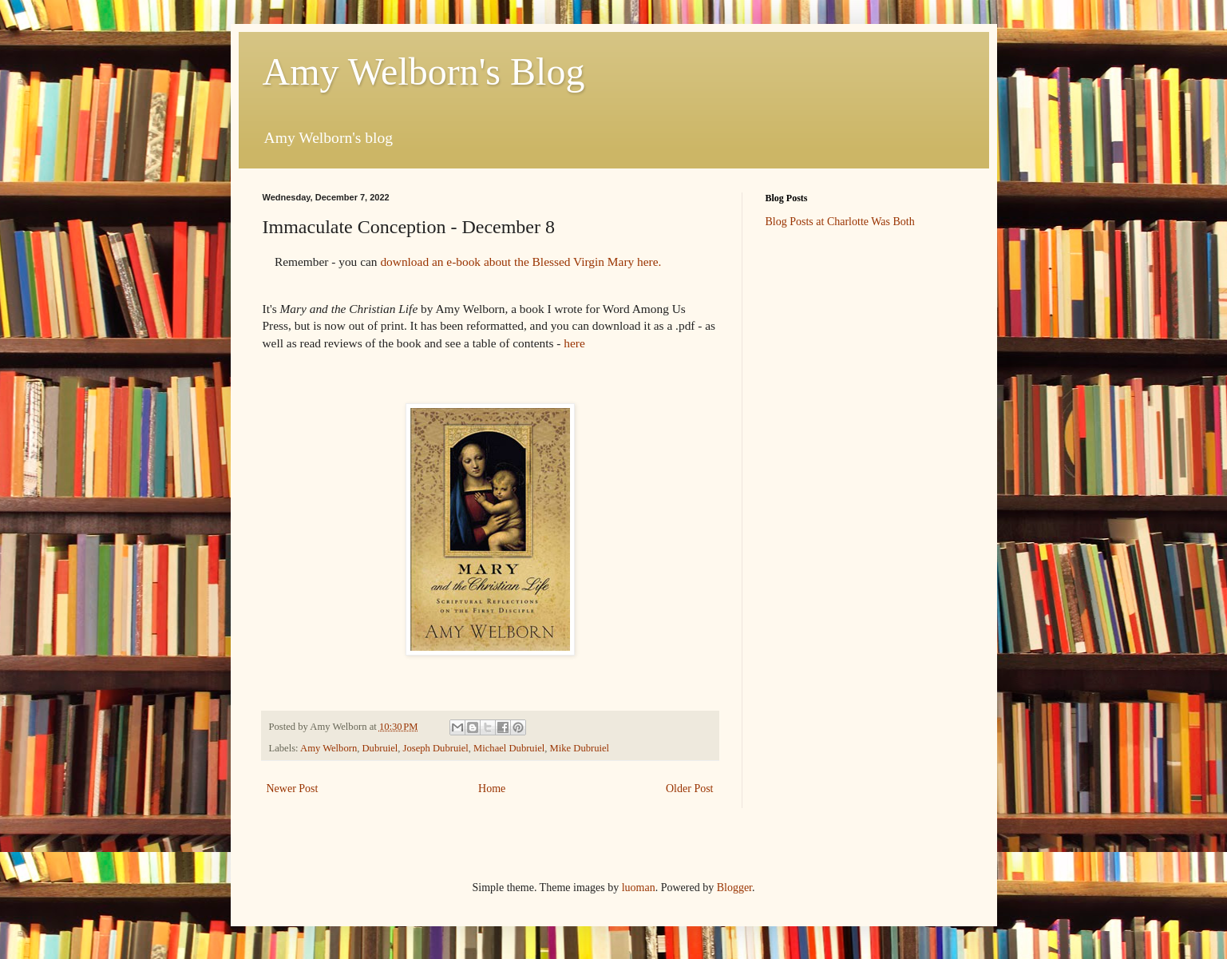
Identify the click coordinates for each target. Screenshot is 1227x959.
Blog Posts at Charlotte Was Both (840, 222)
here (574, 343)
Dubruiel (380, 748)
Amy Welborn (328, 748)
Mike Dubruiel (580, 748)
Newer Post (293, 789)
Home (491, 789)
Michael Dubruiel (508, 748)
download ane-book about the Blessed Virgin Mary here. (522, 261)
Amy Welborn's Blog (424, 71)
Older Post (690, 789)
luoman (638, 888)
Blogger (734, 888)
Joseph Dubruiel (436, 748)
